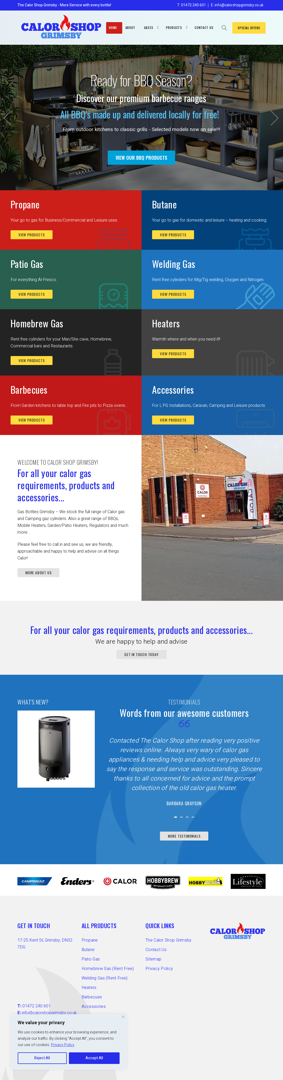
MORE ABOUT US (38, 572)
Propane (25, 204)
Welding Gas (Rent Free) (105, 978)
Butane (164, 204)
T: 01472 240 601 (191, 5)
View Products (31, 234)
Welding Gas (173, 264)
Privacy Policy (62, 1045)
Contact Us (156, 950)
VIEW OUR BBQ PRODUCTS (141, 157)
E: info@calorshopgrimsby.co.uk (237, 5)
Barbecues (29, 389)
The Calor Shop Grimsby (168, 940)
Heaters (166, 323)
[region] (69, 1041)
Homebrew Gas (37, 323)
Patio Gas (27, 264)
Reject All (42, 1058)
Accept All (94, 1058)
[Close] (123, 1017)
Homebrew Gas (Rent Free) (108, 969)
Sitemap (153, 959)
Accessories (173, 389)
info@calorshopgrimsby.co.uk (49, 1013)
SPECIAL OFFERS (249, 28)
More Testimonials (184, 836)
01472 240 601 (36, 1006)
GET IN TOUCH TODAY (141, 654)
